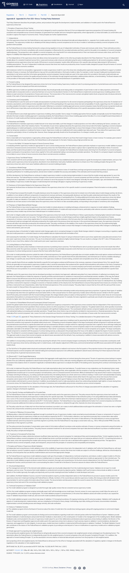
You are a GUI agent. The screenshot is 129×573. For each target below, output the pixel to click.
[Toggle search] (124, 4)
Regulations (41, 4)
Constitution (56, 4)
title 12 (21, 15)
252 (20, 317)
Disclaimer (62, 567)
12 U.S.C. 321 (19, 550)
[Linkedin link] (84, 568)
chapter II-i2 (32, 15)
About (56, 567)
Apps (80, 4)
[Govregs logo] (10, 4)
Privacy (69, 567)
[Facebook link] (79, 568)
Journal (70, 4)
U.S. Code (27, 4)
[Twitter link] (75, 568)
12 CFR (13, 317)
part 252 (43, 15)
